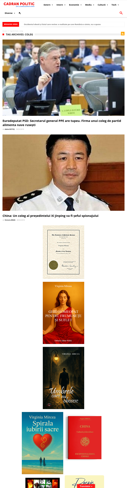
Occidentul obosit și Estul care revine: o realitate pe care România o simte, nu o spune (62, 24)
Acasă (4, 31)
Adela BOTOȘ (9, 129)
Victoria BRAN (10, 220)
